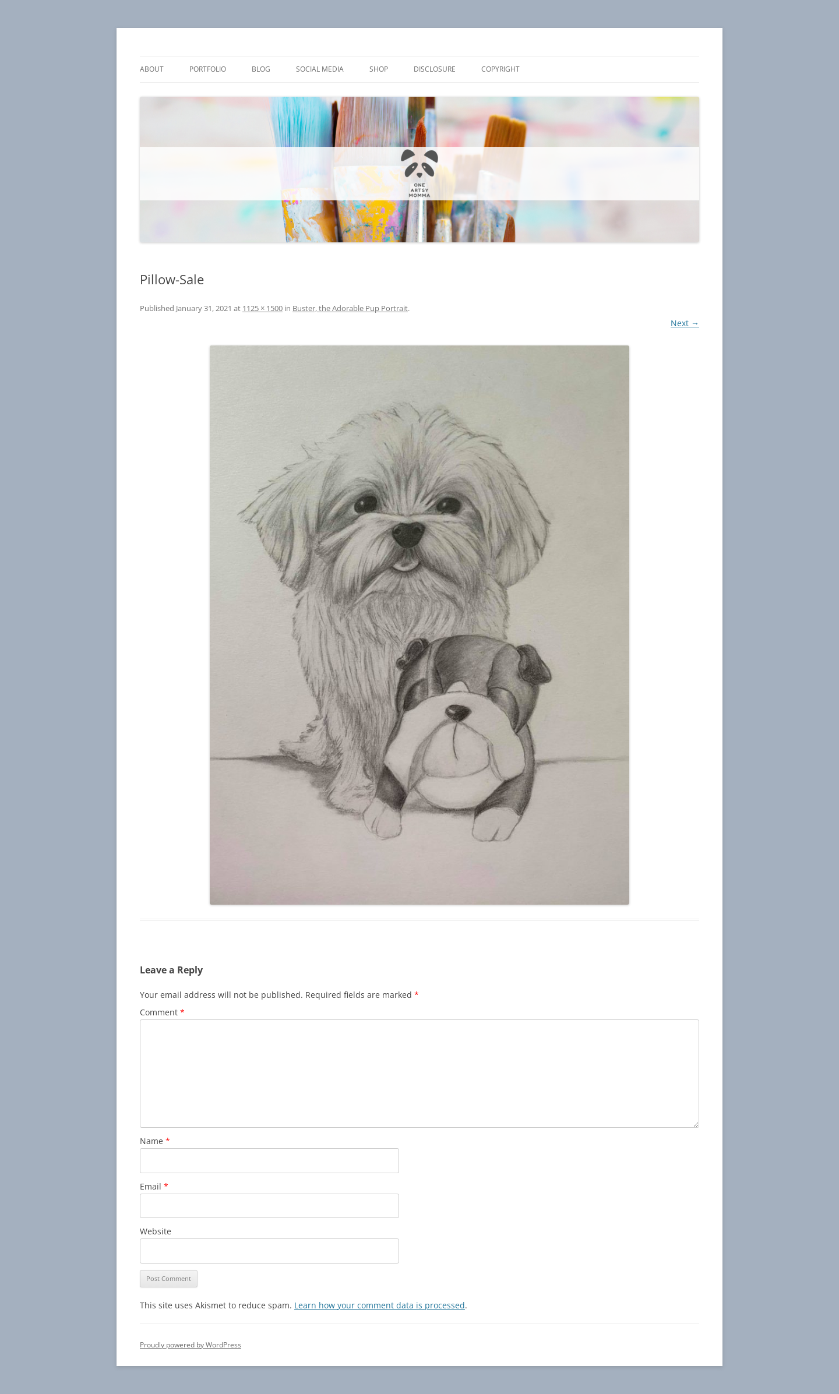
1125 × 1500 (262, 308)
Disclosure (435, 69)
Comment (162, 1012)
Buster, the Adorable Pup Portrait (350, 308)
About (152, 69)
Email (154, 1186)
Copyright (500, 69)
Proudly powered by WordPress (190, 1345)
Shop (378, 69)
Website (155, 1231)
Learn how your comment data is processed (379, 1305)
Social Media (320, 69)
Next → (685, 323)
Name (155, 1140)
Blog (261, 69)
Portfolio (207, 69)
